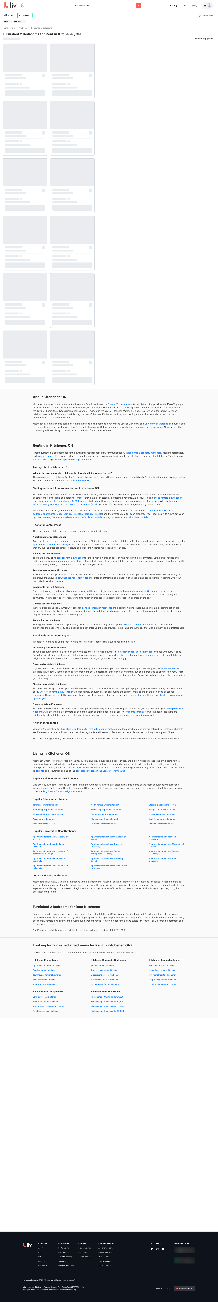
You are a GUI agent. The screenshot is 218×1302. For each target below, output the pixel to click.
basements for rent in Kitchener (20, 653)
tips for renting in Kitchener (78, 482)
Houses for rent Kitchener (14, 1162)
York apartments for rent (14, 962)
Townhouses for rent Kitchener (17, 1157)
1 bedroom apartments (43, 549)
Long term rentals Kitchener (71, 1179)
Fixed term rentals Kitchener (71, 1193)
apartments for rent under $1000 (68, 530)
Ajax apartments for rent (69, 953)
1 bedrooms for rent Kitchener (72, 1152)
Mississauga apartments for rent (18, 943)
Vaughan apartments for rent (71, 943)
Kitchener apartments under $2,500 (19, 1224)
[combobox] (75, 5)
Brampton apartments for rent (72, 948)
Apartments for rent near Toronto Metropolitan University (73, 1003)
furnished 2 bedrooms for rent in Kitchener (54, 834)
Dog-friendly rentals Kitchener (16, 1193)
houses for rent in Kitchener (39, 607)
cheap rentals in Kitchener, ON (61, 811)
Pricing (174, 5)
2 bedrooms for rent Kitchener (72, 1157)
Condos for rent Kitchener (14, 1152)
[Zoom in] (213, 1289)
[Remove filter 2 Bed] (10, 21)
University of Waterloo (38, 439)
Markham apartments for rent (16, 957)
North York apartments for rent (72, 934)
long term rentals (23, 559)
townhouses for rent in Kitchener (20, 637)
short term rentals (46, 559)
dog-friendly (74, 734)
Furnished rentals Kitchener (15, 1179)
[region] (157, 663)
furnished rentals (63, 556)
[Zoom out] (213, 1293)
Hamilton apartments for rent (71, 962)
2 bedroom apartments (69, 549)
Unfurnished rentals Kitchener (16, 1184)
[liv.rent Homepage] (10, 5)
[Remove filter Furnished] (24, 21)
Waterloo (7, 430)
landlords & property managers (24, 475)
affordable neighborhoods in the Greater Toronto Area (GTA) (35, 537)
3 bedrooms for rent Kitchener (72, 1162)
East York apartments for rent (72, 957)
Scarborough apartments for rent (73, 939)
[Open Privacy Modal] (22, 5)
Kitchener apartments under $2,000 (19, 1220)
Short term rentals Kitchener (71, 1184)
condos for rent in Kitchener (67, 673)
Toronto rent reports (23, 506)
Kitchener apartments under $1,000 (19, 1210)
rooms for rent (76, 814)
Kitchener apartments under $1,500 (19, 1215)
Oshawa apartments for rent (16, 953)
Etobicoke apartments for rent (16, 939)
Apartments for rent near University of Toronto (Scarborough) (20, 1003)
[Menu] (208, 5)
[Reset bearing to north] (213, 1297)
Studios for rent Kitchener (70, 1148)
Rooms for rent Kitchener (14, 1166)
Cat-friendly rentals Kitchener (16, 1198)
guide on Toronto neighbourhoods (65, 920)
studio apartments (26, 553)
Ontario (31, 413)
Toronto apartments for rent (15, 934)
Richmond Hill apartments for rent (18, 948)
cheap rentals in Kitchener (25, 530)
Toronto (21, 527)
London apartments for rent (15, 967)
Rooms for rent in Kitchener (17, 697)
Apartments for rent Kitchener (16, 1148)
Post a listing (190, 5)
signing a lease (77, 475)
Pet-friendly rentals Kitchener (16, 1188)
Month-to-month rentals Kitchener (73, 1188)
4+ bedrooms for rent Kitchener (72, 1166)
